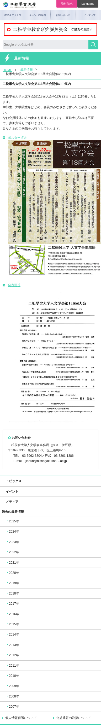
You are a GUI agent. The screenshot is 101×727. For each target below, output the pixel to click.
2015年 (12, 624)
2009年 (12, 686)
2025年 (12, 521)
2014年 (12, 634)
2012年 (12, 655)
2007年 (12, 706)
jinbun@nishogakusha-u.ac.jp (46, 461)
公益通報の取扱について (73, 718)
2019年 (12, 583)
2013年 (12, 645)
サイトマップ (88, 15)
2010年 (12, 676)
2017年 (12, 603)
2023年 (12, 542)
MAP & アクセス (12, 15)
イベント (10, 491)
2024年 (12, 531)
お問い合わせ (63, 15)
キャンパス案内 (37, 15)
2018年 (12, 593)
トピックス (12, 481)
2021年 (12, 562)
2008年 (12, 696)
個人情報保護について (21, 718)
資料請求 (67, 3)
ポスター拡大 (15, 138)
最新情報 (26, 69)
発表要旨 (11, 285)
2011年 (12, 665)
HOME (7, 70)
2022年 (12, 552)
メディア (10, 502)
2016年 (12, 614)
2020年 (12, 573)
